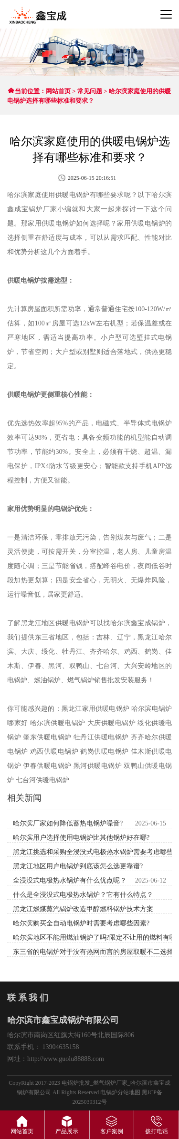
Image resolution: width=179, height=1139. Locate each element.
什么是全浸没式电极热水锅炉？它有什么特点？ (83, 894)
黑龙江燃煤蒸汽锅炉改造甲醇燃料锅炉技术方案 (83, 909)
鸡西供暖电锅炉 (54, 751)
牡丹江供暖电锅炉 (101, 737)
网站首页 (58, 91)
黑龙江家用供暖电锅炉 (95, 708)
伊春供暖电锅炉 (47, 765)
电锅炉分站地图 (120, 1092)
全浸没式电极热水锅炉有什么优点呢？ (69, 880)
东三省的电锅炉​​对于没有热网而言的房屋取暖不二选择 (93, 951)
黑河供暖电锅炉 (98, 765)
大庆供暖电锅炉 (111, 723)
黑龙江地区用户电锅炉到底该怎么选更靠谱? (78, 866)
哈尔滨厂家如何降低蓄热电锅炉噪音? (68, 823)
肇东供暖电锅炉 (47, 737)
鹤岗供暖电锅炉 (104, 751)
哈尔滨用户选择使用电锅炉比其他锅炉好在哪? (81, 837)
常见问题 (89, 91)
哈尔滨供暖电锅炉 (57, 723)
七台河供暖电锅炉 (42, 780)
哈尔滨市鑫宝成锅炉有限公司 (37, 15)
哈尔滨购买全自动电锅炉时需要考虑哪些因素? (81, 923)
